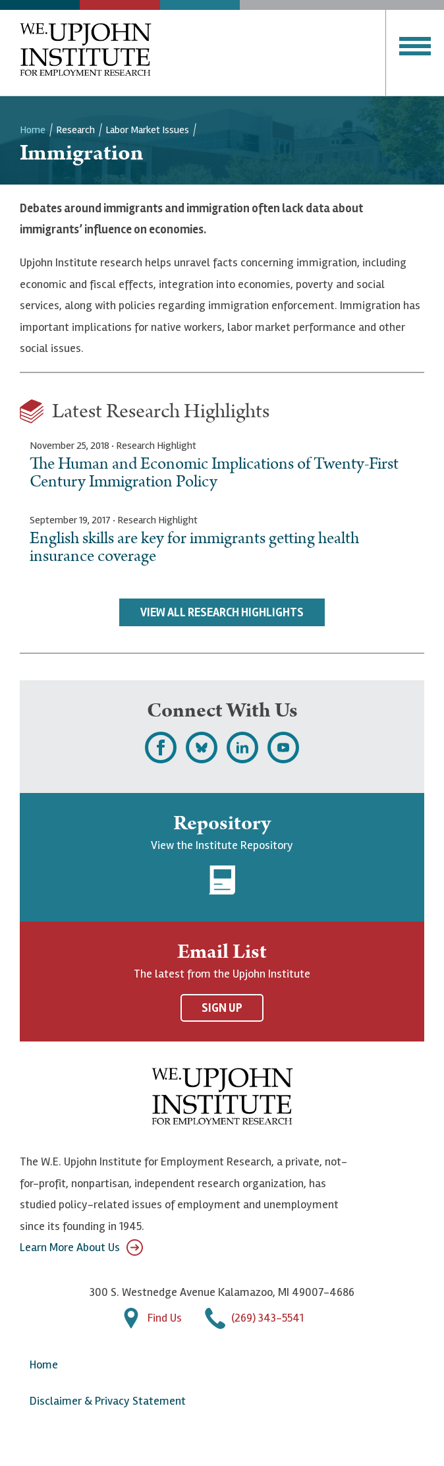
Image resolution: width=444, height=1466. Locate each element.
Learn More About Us (81, 1247)
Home (32, 129)
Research (75, 129)
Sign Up (222, 1008)
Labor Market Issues (147, 129)
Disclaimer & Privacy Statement (108, 1400)
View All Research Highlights (222, 612)
